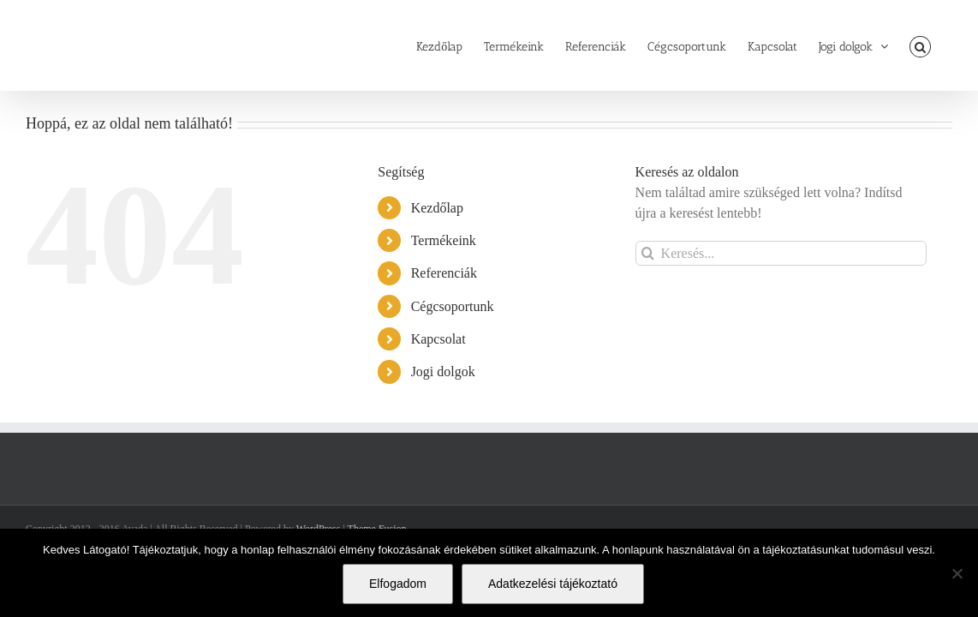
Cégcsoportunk (452, 306)
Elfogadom (397, 583)
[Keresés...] (781, 253)
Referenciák (444, 273)
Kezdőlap (437, 208)
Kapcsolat (438, 339)
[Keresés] (647, 253)
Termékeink (443, 240)
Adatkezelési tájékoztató (552, 583)
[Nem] (956, 573)
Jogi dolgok (443, 371)
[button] (941, 45)
